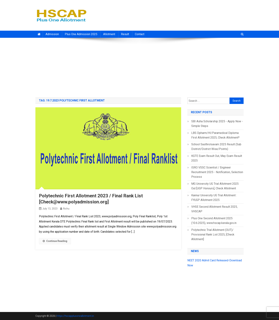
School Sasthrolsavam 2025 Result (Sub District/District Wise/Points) (216, 147)
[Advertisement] (139, 66)
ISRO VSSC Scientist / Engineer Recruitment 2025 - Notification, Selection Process (217, 172)
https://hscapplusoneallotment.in (75, 315)
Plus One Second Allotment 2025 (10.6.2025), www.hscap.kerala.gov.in (213, 221)
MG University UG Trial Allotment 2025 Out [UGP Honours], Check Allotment (215, 186)
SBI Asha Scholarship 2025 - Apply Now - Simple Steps (217, 124)
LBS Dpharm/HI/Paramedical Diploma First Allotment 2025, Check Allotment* (215, 135)
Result (125, 34)
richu (66, 208)
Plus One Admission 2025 (81, 34)
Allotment (109, 34)
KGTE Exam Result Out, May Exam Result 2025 (216, 158)
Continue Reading (55, 241)
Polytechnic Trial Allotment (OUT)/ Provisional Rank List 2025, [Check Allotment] (212, 234)
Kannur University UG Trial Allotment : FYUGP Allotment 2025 (214, 198)
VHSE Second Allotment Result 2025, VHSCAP (214, 209)
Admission (52, 34)
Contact (139, 34)
